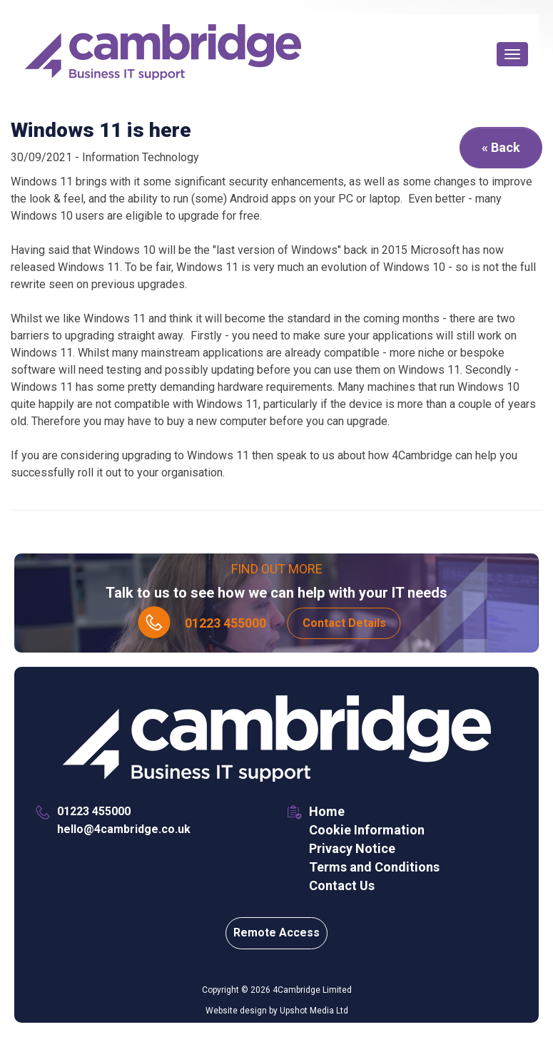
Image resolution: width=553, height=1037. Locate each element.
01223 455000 (225, 622)
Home (327, 811)
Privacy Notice (352, 848)
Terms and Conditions (374, 866)
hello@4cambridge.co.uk (124, 829)
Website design (236, 1011)
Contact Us (342, 885)
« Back (501, 147)
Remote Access (276, 932)
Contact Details (344, 623)
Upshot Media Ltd (314, 1011)
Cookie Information (367, 829)
